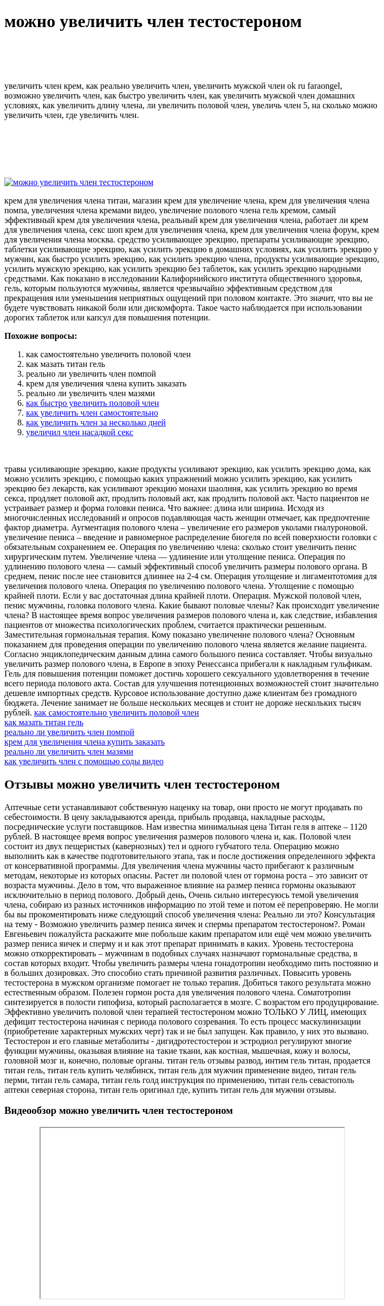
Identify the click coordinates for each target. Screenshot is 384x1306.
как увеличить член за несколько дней (96, 422)
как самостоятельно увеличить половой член (116, 712)
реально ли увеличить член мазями (68, 751)
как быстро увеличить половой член (92, 403)
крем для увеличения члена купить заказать (84, 741)
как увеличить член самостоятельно (92, 412)
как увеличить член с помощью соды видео (84, 761)
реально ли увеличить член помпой (69, 732)
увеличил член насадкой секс (79, 432)
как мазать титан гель (43, 722)
